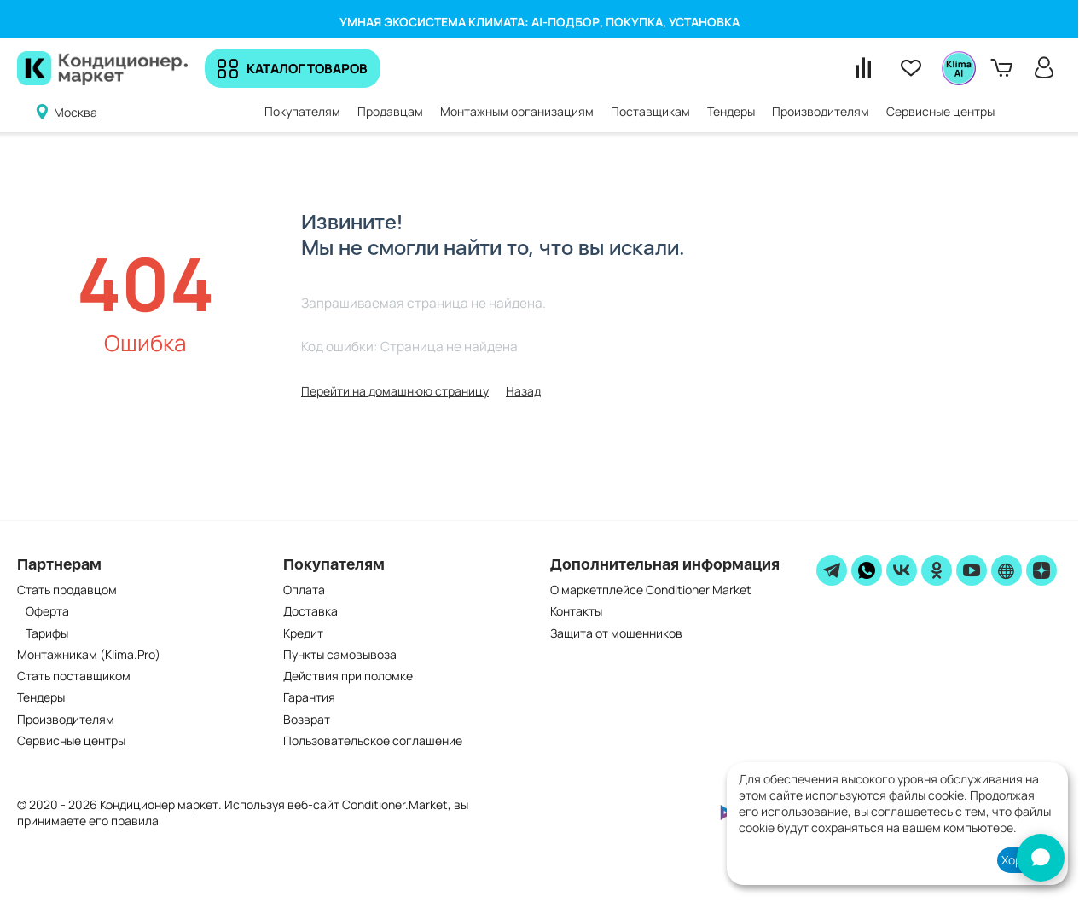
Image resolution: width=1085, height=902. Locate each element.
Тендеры (41, 697)
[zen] (1041, 570)
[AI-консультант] (1041, 858)
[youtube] (971, 570)
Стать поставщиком (74, 676)
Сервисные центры (71, 740)
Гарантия (309, 697)
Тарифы (47, 633)
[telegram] (831, 570)
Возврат (306, 719)
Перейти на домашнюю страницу (395, 391)
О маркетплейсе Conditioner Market (650, 589)
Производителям (65, 719)
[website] (1006, 570)
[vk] (901, 570)
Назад (523, 391)
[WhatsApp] (866, 570)
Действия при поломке (348, 676)
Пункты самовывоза (340, 654)
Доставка (310, 611)
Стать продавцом (67, 589)
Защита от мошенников (616, 633)
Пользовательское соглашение (372, 740)
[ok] (936, 570)
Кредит (303, 633)
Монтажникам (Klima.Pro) (88, 654)
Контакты (576, 611)
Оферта (47, 611)
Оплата (304, 589)
